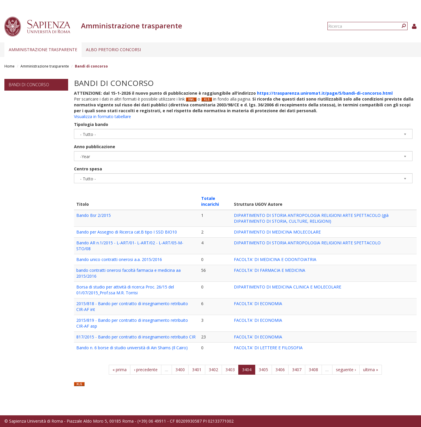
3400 (180, 369)
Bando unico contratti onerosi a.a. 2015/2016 (119, 259)
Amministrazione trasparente (43, 49)
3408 (313, 369)
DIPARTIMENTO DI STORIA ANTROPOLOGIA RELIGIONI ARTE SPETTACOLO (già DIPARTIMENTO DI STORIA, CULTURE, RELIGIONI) (311, 218)
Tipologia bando (91, 124)
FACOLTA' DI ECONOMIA (258, 303)
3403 (230, 369)
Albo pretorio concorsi (113, 49)
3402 (213, 369)
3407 (296, 369)
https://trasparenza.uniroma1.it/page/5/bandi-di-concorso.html (325, 93)
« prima (120, 369)
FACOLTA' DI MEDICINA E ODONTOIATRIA (275, 259)
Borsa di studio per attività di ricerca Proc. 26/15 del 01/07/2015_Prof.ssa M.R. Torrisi (125, 289)
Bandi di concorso (29, 84)
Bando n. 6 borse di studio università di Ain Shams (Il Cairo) (132, 347)
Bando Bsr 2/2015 (93, 215)
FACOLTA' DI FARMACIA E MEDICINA (269, 270)
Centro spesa (88, 169)
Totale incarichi (210, 201)
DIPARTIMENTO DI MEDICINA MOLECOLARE (277, 232)
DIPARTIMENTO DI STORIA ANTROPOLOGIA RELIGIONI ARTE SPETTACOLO (307, 243)
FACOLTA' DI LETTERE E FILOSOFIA (268, 347)
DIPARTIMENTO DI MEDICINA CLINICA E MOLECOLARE (287, 287)
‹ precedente (146, 369)
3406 (280, 369)
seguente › (346, 369)
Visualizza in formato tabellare (102, 116)
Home (9, 66)
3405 (263, 369)
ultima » (370, 369)
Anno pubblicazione (94, 146)
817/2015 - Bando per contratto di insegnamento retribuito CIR (136, 337)
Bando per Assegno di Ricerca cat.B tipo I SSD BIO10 (126, 232)
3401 (196, 369)
